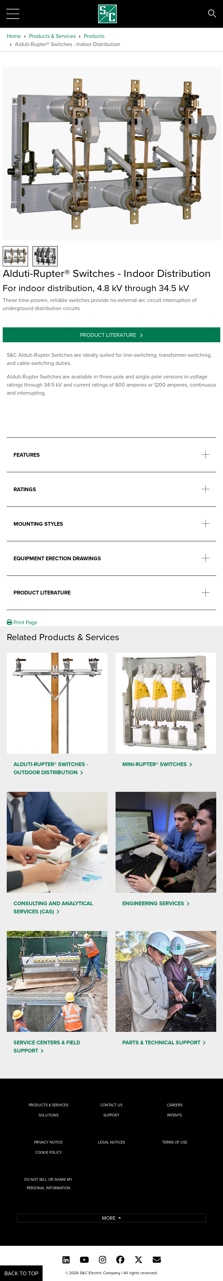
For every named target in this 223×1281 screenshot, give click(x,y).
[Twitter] (138, 1259)
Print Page (22, 622)
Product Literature (109, 335)
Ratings (25, 489)
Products (94, 36)
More (109, 1217)
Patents (174, 1115)
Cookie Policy (48, 1152)
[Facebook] (120, 1259)
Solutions (48, 1115)
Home (14, 36)
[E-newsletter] (157, 1259)
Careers (174, 1105)
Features (27, 455)
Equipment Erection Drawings (57, 558)
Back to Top (21, 1273)
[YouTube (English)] (84, 1259)
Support (111, 1115)
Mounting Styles (38, 524)
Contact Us (111, 1105)
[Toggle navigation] (13, 14)
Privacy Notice (48, 1142)
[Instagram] (102, 1259)
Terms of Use (174, 1142)
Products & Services (52, 36)
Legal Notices (111, 1142)
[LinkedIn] (66, 1259)
